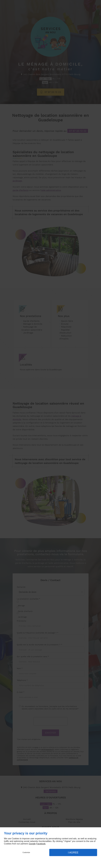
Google (32, 844)
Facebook (40, 844)
